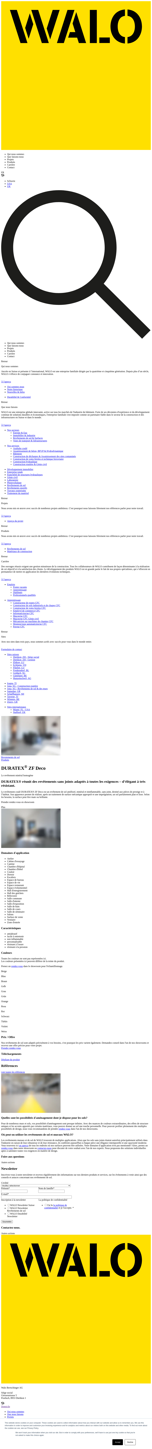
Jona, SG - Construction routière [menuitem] (22, 686)
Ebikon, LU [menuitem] (18, 662)
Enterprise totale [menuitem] (15, 472)
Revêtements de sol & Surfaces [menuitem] (28, 438)
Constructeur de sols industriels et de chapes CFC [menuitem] (36, 605)
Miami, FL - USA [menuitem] (21, 709)
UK (9, 186)
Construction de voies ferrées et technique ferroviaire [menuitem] (38, 459)
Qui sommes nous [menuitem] (15, 386)
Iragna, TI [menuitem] (12, 683)
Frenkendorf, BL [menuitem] (21, 670)
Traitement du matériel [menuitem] (18, 493)
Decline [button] (130, 1442)
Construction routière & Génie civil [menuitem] (30, 464)
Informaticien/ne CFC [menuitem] (23, 613)
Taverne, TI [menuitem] (12, 696)
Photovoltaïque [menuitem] (14, 482)
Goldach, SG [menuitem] (19, 673)
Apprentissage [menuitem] (20, 590)
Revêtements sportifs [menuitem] (17, 488)
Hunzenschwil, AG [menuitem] (22, 678)
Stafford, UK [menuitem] (19, 712)
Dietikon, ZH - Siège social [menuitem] (26, 657)
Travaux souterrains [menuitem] (16, 490)
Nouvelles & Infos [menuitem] (16, 392)
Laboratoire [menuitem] (12, 480)
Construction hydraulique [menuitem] (25, 461)
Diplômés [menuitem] (17, 592)
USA (9, 183)
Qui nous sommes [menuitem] (15, 1411)
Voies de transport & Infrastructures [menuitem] (30, 440)
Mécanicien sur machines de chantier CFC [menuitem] (33, 621)
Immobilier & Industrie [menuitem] (24, 435)
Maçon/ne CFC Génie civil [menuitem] (26, 618)
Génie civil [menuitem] (12, 477)
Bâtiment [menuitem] (17, 453)
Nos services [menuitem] (13, 445)
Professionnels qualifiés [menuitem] (24, 595)
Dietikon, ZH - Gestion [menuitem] (24, 659)
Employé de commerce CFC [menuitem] (26, 610)
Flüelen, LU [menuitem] (18, 667)
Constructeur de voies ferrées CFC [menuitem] (29, 608)
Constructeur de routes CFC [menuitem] (26, 602)
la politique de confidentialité (55, 1206)
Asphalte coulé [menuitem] (20, 448)
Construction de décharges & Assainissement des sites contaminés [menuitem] (44, 456)
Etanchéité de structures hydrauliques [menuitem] (25, 474)
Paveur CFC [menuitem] (19, 626)
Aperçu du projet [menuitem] (15, 521)
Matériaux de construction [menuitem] (19, 551)
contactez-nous (44, 1148)
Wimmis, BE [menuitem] (13, 699)
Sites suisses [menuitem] (13, 654)
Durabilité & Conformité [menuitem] (19, 397)
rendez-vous (17, 966)
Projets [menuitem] (10, 1417)
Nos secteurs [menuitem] (13, 430)
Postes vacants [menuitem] (20, 587)
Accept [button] (117, 1442)
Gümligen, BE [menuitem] (20, 675)
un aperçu (23, 1145)
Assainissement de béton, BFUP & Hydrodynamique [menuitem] (38, 451)
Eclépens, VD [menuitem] (19, 665)
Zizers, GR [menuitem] (12, 702)
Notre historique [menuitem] (15, 389)
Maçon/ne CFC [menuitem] (20, 616)
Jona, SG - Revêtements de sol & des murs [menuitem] (27, 688)
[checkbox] (19, 1211)
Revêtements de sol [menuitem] (16, 485)
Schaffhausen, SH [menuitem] (15, 694)
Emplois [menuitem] (11, 584)
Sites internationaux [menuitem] (16, 707)
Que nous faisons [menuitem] (15, 1414)
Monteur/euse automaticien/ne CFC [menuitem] (30, 624)
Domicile (5, 1406)
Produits (5, 760)
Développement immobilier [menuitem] (20, 469)
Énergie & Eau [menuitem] (20, 432)
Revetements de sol (10, 757)
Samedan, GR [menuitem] (13, 691)
